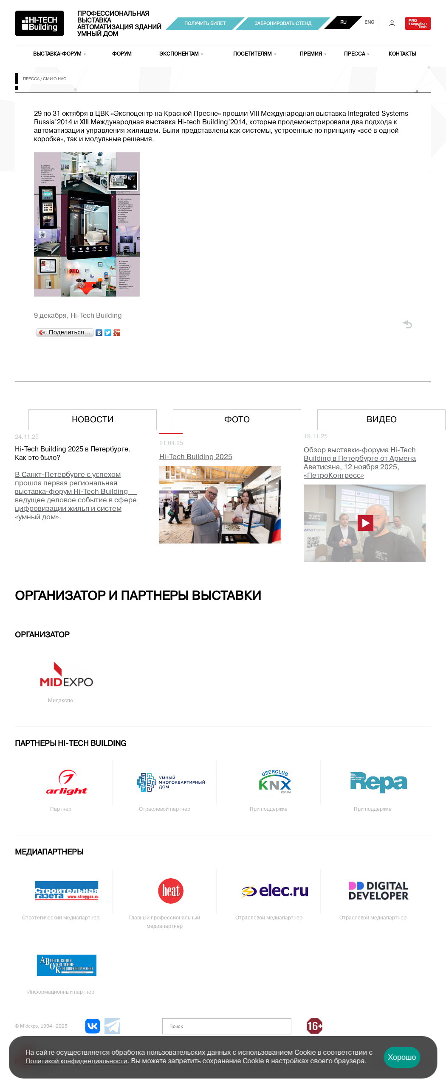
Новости (93, 420)
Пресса (354, 54)
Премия (311, 54)
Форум (122, 54)
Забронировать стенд (282, 24)
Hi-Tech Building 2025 (195, 457)
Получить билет (205, 24)
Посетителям (252, 54)
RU (343, 22)
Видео (382, 420)
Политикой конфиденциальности (76, 1062)
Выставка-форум (57, 54)
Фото (237, 420)
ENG (369, 22)
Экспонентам (179, 54)
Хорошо (402, 1057)
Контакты (402, 54)
